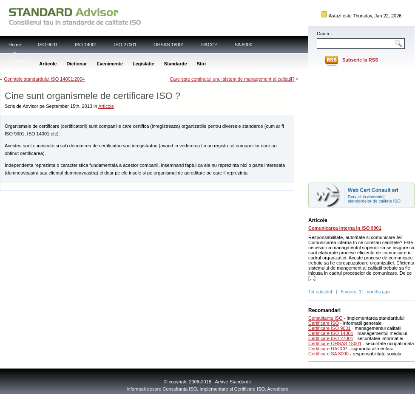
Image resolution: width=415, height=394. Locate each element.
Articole (48, 63)
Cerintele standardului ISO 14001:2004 (44, 79)
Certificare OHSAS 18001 (334, 343)
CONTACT (20, 61)
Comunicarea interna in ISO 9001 (344, 228)
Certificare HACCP (327, 348)
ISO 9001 (47, 44)
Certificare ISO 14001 (330, 333)
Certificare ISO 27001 (330, 338)
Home (15, 44)
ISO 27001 (125, 44)
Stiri (201, 63)
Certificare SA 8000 (328, 353)
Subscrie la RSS (360, 59)
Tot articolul (320, 291)
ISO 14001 (86, 44)
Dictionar (76, 63)
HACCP (209, 44)
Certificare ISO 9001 (329, 328)
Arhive (221, 381)
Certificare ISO (323, 323)
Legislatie (143, 63)
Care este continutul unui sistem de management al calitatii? (232, 79)
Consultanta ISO (325, 318)
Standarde (175, 63)
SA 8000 (244, 44)
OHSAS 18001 (168, 44)
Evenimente (110, 63)
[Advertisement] (99, 186)
